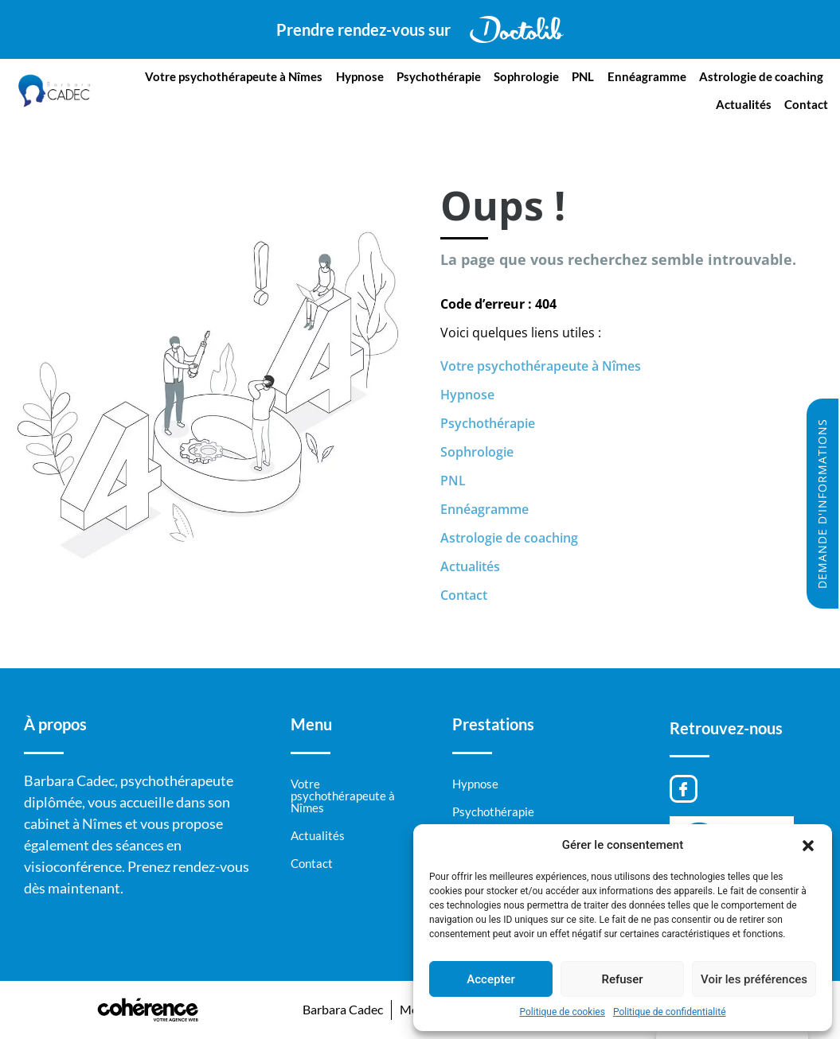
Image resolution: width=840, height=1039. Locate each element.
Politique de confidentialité (669, 1012)
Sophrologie (527, 76)
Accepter (490, 979)
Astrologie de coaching (761, 76)
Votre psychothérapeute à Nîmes (235, 76)
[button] (808, 845)
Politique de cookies (562, 1012)
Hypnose (361, 76)
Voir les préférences (754, 979)
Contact (806, 104)
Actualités (744, 104)
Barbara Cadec (341, 1009)
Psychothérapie (439, 76)
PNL (583, 76)
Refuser (622, 979)
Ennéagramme (647, 76)
